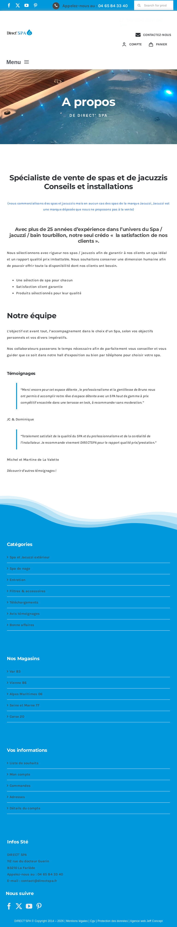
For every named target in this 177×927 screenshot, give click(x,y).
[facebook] (9, 5)
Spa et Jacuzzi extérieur (30, 557)
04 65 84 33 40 (113, 5)
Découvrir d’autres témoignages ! (31, 471)
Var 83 (15, 671)
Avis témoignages (25, 614)
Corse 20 (17, 716)
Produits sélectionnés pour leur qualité (48, 293)
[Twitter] (19, 906)
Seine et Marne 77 (24, 705)
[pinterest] (35, 5)
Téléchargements (24, 602)
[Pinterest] (39, 906)
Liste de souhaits (24, 763)
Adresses (17, 797)
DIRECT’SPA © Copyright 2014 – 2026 (39, 921)
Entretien (17, 580)
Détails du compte (25, 808)
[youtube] (26, 5)
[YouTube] (29, 906)
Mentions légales (77, 921)
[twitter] (18, 5)
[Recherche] (139, 5)
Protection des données (112, 921)
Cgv (92, 921)
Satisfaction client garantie (39, 287)
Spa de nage (20, 568)
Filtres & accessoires (28, 591)
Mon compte (20, 774)
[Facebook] (9, 906)
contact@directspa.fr (39, 881)
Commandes (20, 786)
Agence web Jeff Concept (146, 921)
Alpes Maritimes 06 (26, 694)
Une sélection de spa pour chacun (44, 280)
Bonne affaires (22, 625)
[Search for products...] (153, 5)
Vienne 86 (18, 683)
